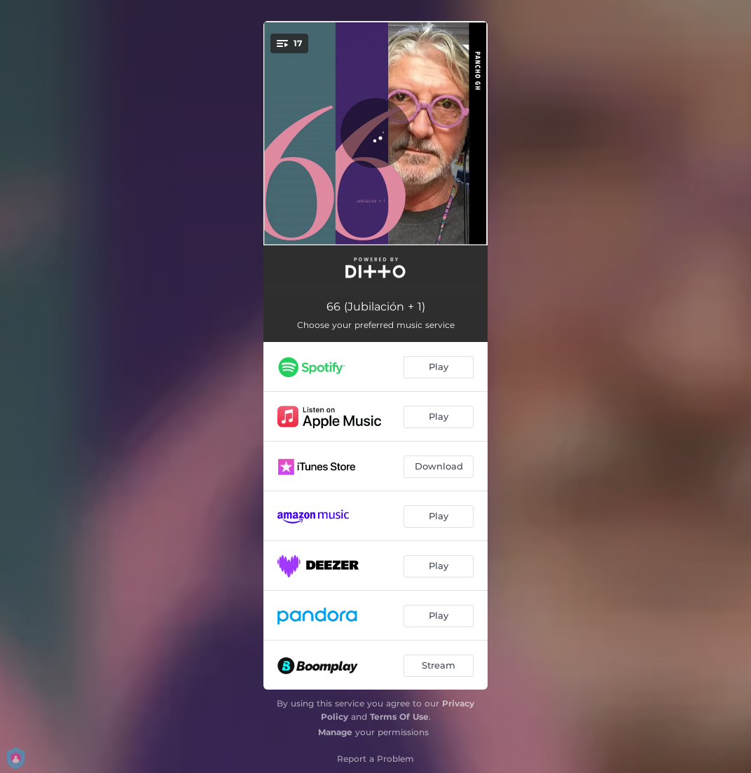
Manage (335, 732)
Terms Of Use (399, 716)
